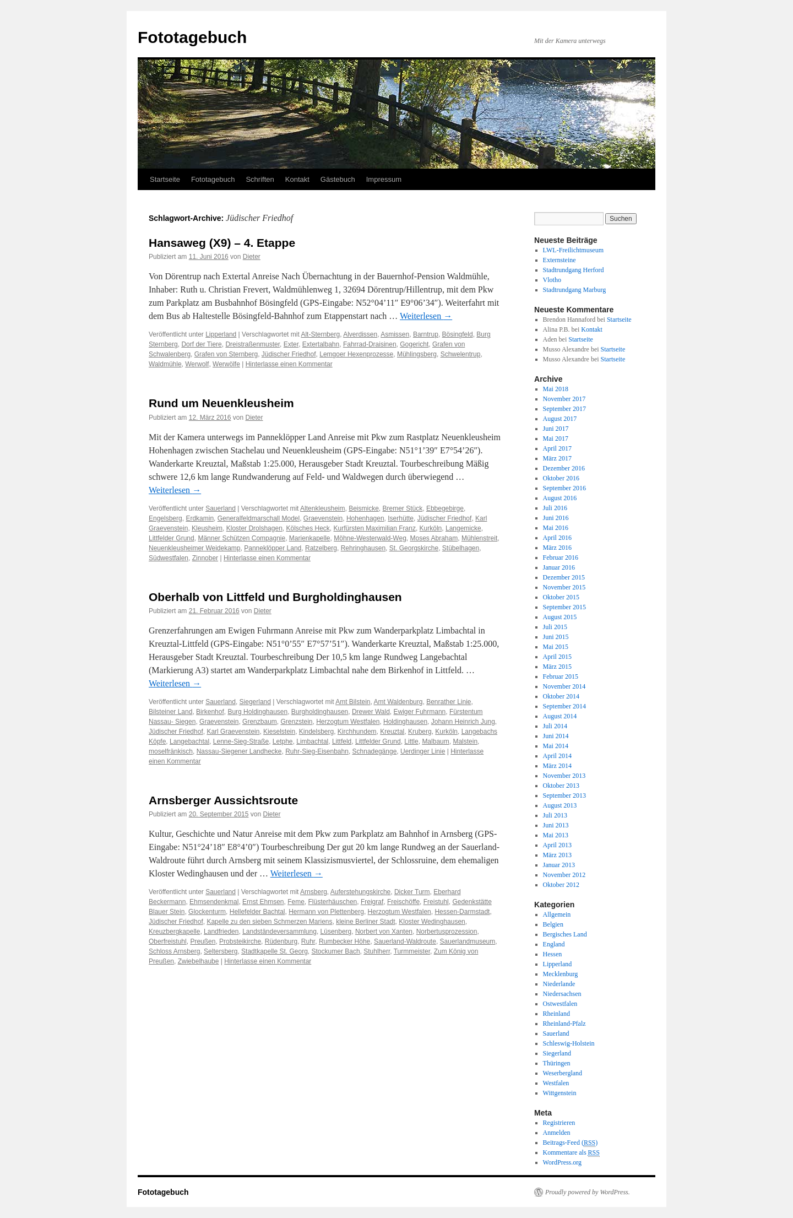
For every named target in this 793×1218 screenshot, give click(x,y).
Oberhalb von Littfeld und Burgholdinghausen (275, 597)
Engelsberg (165, 518)
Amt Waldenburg (398, 702)
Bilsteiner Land (170, 712)
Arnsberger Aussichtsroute (223, 800)
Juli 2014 (555, 726)
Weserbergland (562, 1073)
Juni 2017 (556, 428)
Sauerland (220, 508)
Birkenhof (210, 712)
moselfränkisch (171, 751)
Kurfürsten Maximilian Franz (375, 528)
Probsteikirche (240, 941)
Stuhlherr (376, 951)
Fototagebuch (192, 37)
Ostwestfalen (560, 1004)
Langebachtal (189, 741)
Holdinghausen (405, 722)
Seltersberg (220, 951)
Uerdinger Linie (422, 751)
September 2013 (564, 795)
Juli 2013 (555, 815)
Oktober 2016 (561, 478)
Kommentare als (571, 1153)
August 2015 (560, 617)
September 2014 (564, 706)
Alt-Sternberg (320, 334)
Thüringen (557, 1063)
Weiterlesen (426, 316)
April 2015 (557, 657)
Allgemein (557, 914)
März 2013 (557, 855)
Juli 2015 (555, 627)
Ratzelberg (321, 548)
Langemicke (463, 528)
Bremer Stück (403, 508)
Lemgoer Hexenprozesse (356, 354)
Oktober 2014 (561, 696)
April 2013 (557, 845)
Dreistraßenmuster (252, 344)
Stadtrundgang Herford (573, 270)
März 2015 (557, 666)
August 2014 (560, 716)
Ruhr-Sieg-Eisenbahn (317, 751)
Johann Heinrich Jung (463, 722)
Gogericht (414, 344)
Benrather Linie (448, 702)
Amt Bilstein (352, 702)
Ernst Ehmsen (263, 902)
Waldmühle (165, 364)
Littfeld (341, 741)
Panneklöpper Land (272, 548)
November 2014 (564, 686)
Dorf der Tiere (201, 344)
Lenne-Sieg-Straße (241, 741)
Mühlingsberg (417, 354)
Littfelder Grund (171, 538)
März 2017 (557, 458)
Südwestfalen (168, 558)
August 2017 (560, 419)
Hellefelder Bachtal (257, 912)
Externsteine (559, 260)
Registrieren (559, 1123)
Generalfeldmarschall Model (259, 518)
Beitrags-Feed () (570, 1143)
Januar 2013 (559, 865)
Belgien (553, 924)
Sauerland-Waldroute (405, 941)
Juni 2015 (556, 637)
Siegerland (255, 702)
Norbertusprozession (446, 931)
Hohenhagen (365, 518)
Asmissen (395, 334)
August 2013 (560, 805)
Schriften (260, 179)
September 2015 (564, 607)
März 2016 (557, 547)
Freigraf (372, 902)
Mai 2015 (555, 647)
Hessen (552, 954)
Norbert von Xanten (383, 931)
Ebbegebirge (445, 508)
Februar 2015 (560, 676)
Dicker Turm (412, 892)
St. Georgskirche (413, 548)
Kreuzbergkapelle (174, 931)
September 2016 (564, 488)
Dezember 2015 (564, 577)
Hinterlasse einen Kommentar (289, 364)
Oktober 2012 (561, 885)
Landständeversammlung (279, 931)
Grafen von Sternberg (226, 354)
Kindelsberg (316, 731)
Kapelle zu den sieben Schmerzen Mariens (269, 921)
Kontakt (297, 179)
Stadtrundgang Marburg (574, 290)
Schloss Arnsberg (174, 951)
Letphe (283, 741)
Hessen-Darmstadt (462, 912)
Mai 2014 (555, 746)
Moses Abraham (434, 538)
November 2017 (564, 399)
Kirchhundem (357, 731)
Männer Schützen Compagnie (241, 538)
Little (411, 741)
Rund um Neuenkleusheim (221, 403)
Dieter (251, 257)
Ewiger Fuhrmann (420, 712)
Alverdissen (360, 334)
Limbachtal (312, 741)
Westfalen (556, 1083)
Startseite (165, 179)
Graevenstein (323, 518)
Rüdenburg (281, 941)
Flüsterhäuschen (332, 902)
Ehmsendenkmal (213, 902)
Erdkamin (200, 518)
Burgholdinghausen (319, 712)
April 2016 (557, 538)
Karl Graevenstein (233, 731)
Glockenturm (207, 912)
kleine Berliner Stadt (365, 921)
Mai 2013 (555, 835)
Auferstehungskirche (360, 892)
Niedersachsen (562, 994)
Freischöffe (403, 902)
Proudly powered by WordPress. (587, 1192)
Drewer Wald (371, 712)
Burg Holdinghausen (257, 712)
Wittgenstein (560, 1093)
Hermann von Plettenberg (326, 912)
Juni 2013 (556, 825)
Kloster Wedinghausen (432, 921)
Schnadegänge (374, 751)
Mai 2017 (555, 438)
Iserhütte (401, 518)
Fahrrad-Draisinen (370, 344)
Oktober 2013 (561, 785)
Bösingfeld (457, 334)
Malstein (465, 741)
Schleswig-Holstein (569, 1043)
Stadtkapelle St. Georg (274, 951)
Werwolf (197, 364)
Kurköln (431, 528)
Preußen (202, 941)
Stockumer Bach (336, 951)
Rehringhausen (363, 548)
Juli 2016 (555, 508)
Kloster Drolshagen (254, 528)
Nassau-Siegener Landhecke (239, 751)
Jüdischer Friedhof (289, 354)
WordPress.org (562, 1162)
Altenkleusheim (322, 508)
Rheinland (556, 1013)
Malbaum (435, 741)
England (554, 944)
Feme (296, 902)
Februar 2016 (560, 557)
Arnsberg (313, 892)
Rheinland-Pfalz (564, 1023)
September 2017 (564, 409)
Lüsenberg (336, 931)
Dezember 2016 (564, 468)
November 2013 (564, 775)
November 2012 (564, 875)
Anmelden (557, 1132)
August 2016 (560, 498)
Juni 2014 (556, 736)
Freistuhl (436, 902)
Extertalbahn (320, 344)
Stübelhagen (460, 548)
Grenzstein (296, 722)
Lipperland (220, 334)
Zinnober (205, 558)
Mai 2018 (555, 389)
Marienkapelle (309, 538)
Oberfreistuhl (168, 941)
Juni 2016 (556, 518)
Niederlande (559, 984)
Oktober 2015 (561, 597)
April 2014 (557, 756)
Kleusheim (207, 528)
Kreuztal (392, 731)
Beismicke (364, 508)
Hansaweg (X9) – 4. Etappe (222, 242)
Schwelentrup (461, 354)
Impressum (383, 179)
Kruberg (420, 731)
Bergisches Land (565, 934)
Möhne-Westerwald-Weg (370, 538)
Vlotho (552, 280)
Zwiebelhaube (198, 961)
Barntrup (425, 334)
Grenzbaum (259, 722)
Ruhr (308, 941)
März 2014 (557, 766)
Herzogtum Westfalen (347, 722)
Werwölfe (226, 364)
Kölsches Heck (307, 528)
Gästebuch (338, 179)
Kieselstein (279, 731)
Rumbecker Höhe (344, 941)
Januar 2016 (559, 567)
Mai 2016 (555, 528)
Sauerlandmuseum (468, 941)
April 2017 (557, 448)
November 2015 (564, 587)
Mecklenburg (560, 974)
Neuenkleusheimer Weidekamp (195, 548)
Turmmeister (412, 951)
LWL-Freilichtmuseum (573, 250)
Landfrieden (221, 931)
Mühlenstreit (479, 538)
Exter (291, 344)
